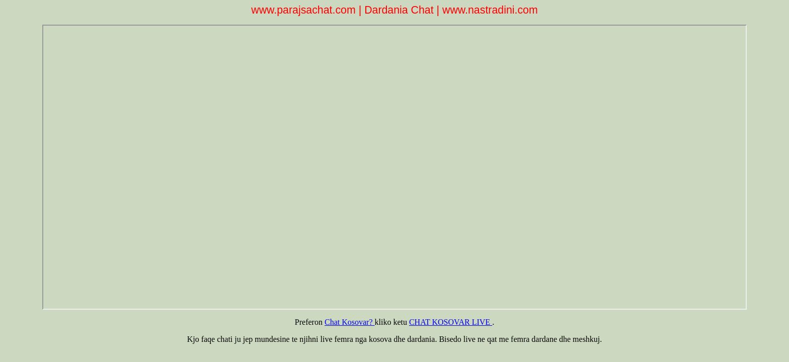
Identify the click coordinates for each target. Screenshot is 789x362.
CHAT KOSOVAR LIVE (450, 322)
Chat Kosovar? (350, 322)
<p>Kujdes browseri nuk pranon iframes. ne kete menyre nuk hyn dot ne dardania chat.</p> (394, 167)
